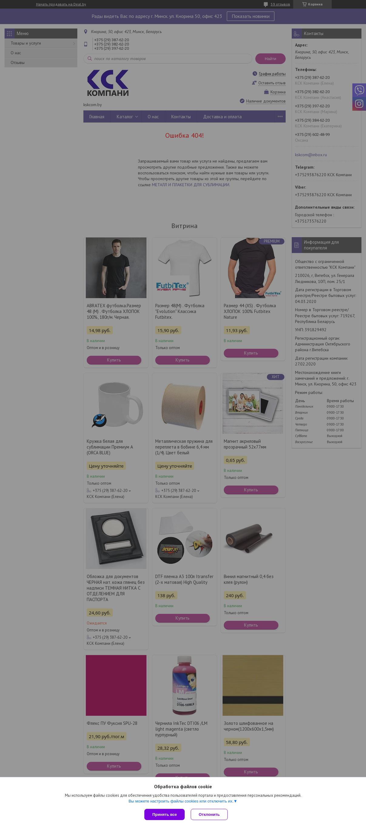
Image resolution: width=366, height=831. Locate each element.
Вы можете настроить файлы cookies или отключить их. (181, 801)
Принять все (164, 814)
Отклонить (209, 814)
